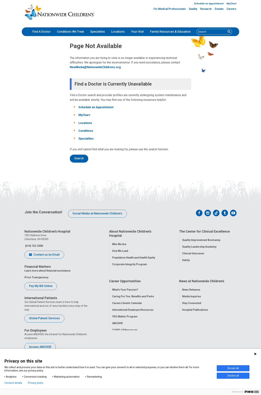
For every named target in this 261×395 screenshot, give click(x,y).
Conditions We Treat (70, 31)
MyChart (231, 3)
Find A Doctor (41, 31)
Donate (219, 9)
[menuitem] (41, 32)
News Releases (191, 284)
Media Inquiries (191, 291)
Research (206, 9)
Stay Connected (191, 298)
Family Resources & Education (170, 31)
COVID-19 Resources (125, 324)
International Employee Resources (133, 304)
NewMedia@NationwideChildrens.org (95, 67)
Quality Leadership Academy (199, 244)
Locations (118, 31)
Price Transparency (36, 277)
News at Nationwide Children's (201, 278)
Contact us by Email (44, 255)
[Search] (211, 32)
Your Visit (137, 31)
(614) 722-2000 (33, 245)
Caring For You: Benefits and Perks (133, 291)
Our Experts (189, 311)
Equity (186, 265)
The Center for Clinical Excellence (204, 231)
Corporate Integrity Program (129, 262)
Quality (193, 9)
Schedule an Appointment (208, 3)
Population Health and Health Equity (133, 255)
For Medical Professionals (170, 9)
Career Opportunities (125, 278)
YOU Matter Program (125, 311)
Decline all (233, 375)
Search (79, 158)
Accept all (233, 368)
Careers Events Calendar (127, 298)
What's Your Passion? (125, 284)
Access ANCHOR (40, 347)
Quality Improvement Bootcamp (201, 238)
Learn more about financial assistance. (47, 270)
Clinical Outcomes (193, 251)
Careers (231, 9)
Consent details (13, 382)
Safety (186, 258)
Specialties (97, 31)
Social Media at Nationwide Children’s (97, 213)
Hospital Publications (195, 304)
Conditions (85, 131)
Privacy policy (35, 382)
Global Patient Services (44, 318)
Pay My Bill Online (40, 286)
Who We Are (119, 242)
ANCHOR (117, 318)
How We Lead (120, 249)
